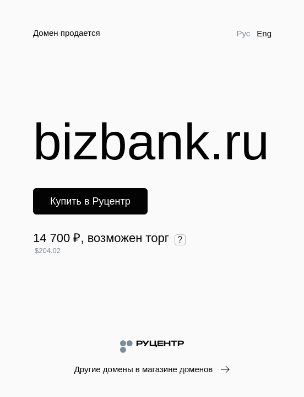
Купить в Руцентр (90, 201)
